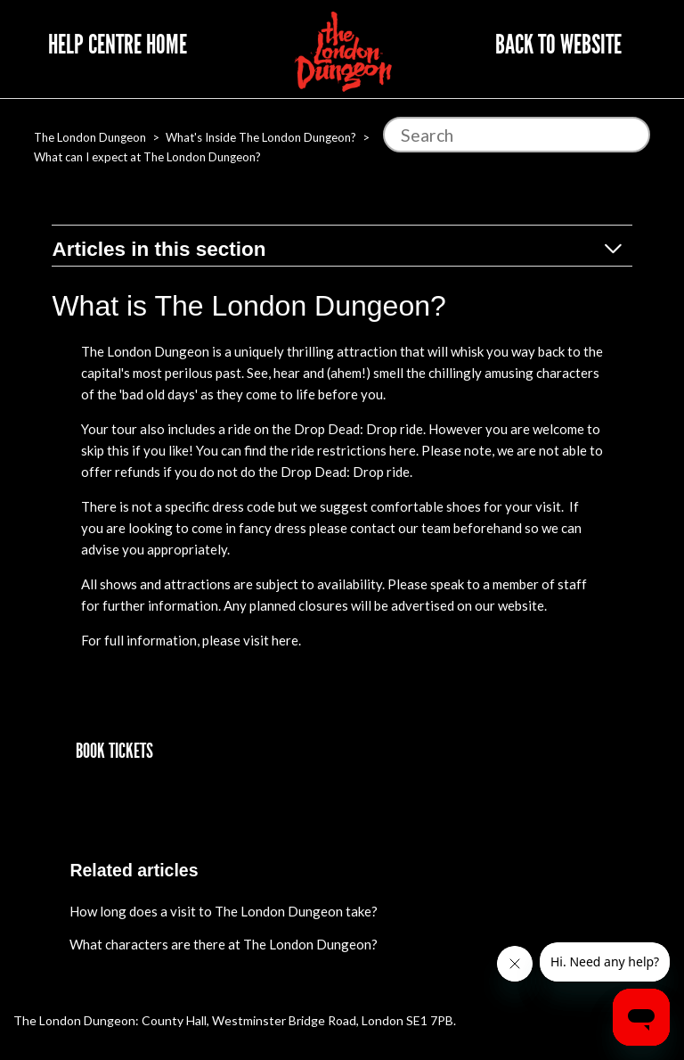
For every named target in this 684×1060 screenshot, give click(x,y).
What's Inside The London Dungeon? (261, 137)
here (402, 450)
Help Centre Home (117, 45)
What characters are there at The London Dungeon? (223, 944)
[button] (114, 751)
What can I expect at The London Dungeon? (147, 157)
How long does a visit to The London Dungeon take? (223, 911)
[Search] (516, 134)
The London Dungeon (90, 137)
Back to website (558, 45)
